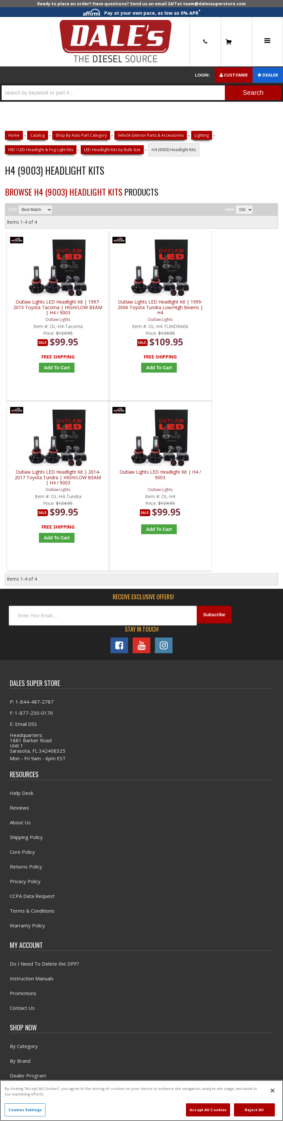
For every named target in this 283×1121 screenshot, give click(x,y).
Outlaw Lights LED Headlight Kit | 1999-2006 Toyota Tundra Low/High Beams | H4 (109, 313)
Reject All (254, 1109)
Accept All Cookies (208, 1109)
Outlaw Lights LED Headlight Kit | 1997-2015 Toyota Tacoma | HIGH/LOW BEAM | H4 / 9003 (41, 313)
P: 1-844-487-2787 (32, 541)
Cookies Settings (25, 1109)
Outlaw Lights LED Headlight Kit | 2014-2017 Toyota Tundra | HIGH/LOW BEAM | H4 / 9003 (177, 313)
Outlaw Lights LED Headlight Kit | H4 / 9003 (246, 310)
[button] (141, 92)
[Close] (272, 1090)
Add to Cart (43, 373)
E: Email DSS (23, 563)
